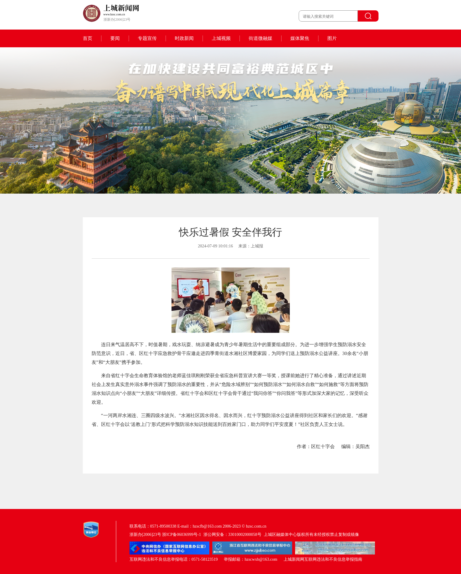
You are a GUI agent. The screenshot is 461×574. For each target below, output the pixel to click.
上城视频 (221, 38)
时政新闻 (184, 38)
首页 (87, 38)
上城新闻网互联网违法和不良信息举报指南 (323, 559)
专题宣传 (147, 38)
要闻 (115, 38)
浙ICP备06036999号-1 (181, 534)
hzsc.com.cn (256, 526)
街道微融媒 (260, 38)
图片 (332, 38)
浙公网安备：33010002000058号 (232, 534)
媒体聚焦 (299, 38)
